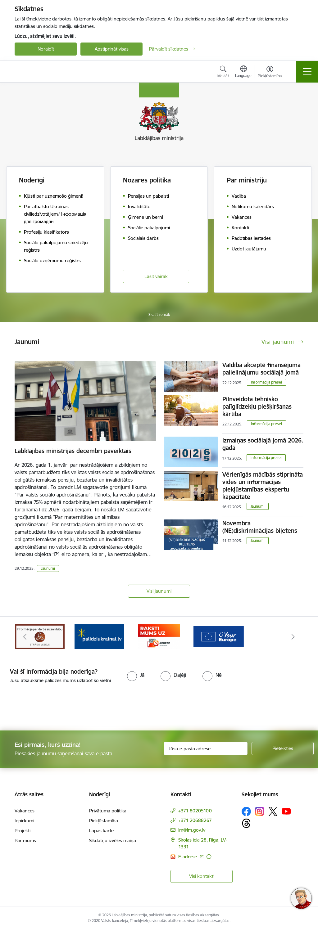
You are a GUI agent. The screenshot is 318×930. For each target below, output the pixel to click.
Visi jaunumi (159, 591)
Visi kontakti (201, 876)
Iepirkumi (24, 821)
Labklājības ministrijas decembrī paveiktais (73, 451)
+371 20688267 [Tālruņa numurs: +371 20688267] (195, 820)
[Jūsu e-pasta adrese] (206, 748)
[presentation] (52, 707)
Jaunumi (48, 568)
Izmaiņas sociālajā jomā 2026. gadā (262, 444)
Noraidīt (46, 49)
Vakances (24, 811)
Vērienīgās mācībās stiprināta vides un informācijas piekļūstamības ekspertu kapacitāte (262, 486)
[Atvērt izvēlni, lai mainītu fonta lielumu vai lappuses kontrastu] (270, 72)
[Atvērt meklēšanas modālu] (223, 72)
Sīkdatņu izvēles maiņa (112, 840)
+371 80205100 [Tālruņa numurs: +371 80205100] (195, 811)
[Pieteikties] (283, 748)
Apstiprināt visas (112, 49)
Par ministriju (247, 180)
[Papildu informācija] (209, 856)
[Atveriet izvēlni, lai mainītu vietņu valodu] (243, 72)
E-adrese (188, 857)
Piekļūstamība (103, 821)
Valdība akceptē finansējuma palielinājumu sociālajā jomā (261, 368)
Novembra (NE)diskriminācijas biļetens (259, 526)
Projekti (22, 830)
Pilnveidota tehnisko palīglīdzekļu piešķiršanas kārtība (257, 406)
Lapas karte (101, 830)
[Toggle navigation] (307, 72)
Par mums (25, 840)
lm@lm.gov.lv (191, 830)
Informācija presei (266, 382)
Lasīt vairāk (156, 276)
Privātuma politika (107, 811)
